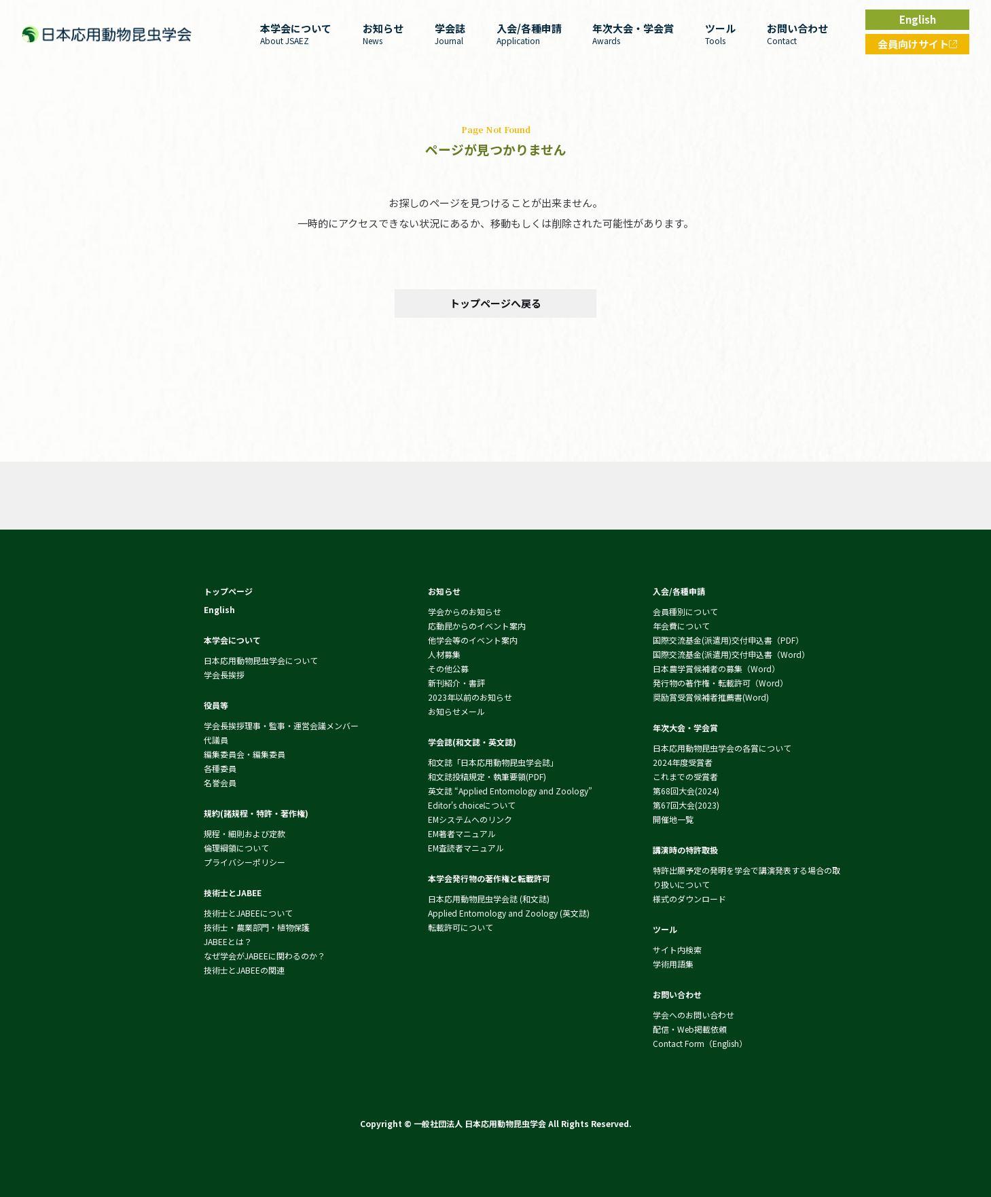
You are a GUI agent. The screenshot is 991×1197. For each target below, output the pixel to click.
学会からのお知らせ (464, 611)
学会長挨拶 (224, 674)
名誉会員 (220, 782)
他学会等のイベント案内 (473, 640)
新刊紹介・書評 (456, 682)
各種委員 (220, 768)
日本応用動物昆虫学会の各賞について (722, 748)
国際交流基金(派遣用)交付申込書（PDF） (728, 640)
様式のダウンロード (689, 898)
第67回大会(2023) (686, 805)
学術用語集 (673, 964)
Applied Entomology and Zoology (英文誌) (509, 913)
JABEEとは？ (228, 941)
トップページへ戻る (495, 303)
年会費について (681, 625)
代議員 (216, 739)
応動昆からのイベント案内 (477, 625)
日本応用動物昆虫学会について (261, 660)
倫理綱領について (236, 847)
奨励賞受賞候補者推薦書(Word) (711, 697)
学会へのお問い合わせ (693, 1014)
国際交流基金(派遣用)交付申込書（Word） (731, 654)
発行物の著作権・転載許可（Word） (720, 682)
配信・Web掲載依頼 (690, 1029)
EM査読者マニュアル (466, 847)
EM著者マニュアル (462, 833)
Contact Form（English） (700, 1043)
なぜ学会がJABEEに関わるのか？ (264, 955)
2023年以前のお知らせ (470, 697)
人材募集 (444, 654)
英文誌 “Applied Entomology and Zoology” (510, 790)
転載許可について (460, 927)
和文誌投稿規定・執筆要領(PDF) (487, 776)
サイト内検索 (677, 949)
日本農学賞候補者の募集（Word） (716, 668)
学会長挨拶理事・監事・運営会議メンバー (281, 725)
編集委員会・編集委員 (244, 754)
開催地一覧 (673, 819)
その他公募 (448, 668)
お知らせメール (456, 711)
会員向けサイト (923, 45)
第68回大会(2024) (686, 790)
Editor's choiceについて (472, 805)
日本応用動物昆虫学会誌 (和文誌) (488, 898)
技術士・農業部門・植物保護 (257, 927)
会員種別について (685, 611)
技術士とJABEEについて (248, 913)
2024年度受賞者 (683, 762)
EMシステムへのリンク (470, 819)
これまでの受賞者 (685, 776)
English (917, 19)
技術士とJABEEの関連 (244, 970)
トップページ (228, 591)
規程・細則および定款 (244, 833)
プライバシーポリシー (244, 862)
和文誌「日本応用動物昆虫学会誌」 (493, 762)
